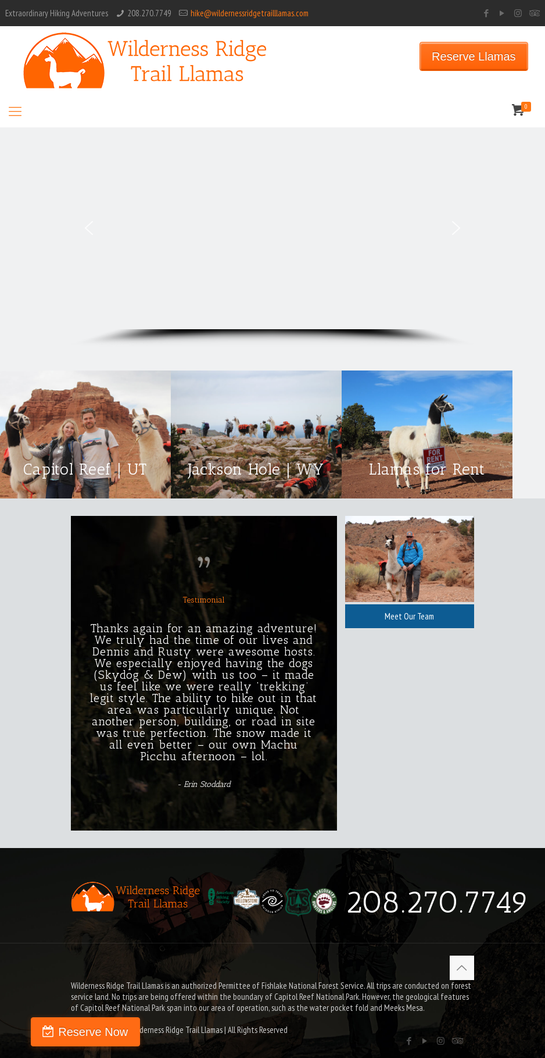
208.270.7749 (149, 13)
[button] (89, 228)
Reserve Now (74, 1031)
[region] (272, 237)
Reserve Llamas (474, 56)
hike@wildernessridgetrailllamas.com (250, 13)
